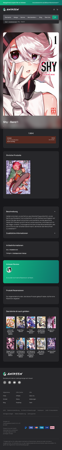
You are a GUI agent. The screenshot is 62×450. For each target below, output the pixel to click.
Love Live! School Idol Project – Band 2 (10, 332)
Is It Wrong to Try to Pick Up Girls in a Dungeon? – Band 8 (31, 354)
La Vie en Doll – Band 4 (52, 352)
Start (6, 22)
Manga (24, 253)
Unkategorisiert (13, 22)
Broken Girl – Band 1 (51, 330)
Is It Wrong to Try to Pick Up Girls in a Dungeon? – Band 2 (21, 354)
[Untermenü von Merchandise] (36, 17)
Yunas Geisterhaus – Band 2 (31, 331)
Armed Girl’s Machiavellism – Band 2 (41, 331)
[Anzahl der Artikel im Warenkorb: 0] (57, 9)
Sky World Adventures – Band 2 (41, 353)
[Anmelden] (54, 9)
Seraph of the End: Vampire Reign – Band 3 (10, 353)
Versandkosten (14, 140)
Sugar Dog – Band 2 (20, 330)
